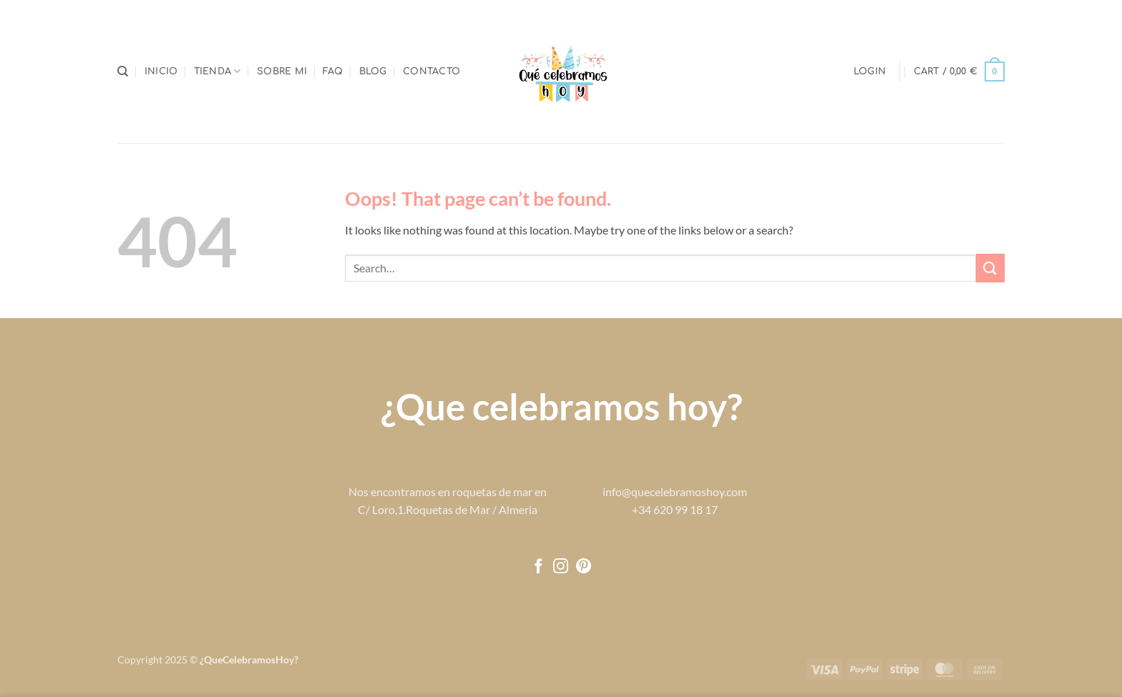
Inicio (161, 71)
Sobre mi (282, 71)
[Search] (122, 71)
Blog (373, 71)
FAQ (333, 71)
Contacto (431, 71)
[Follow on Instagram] (560, 567)
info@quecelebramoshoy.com (675, 491)
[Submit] (990, 268)
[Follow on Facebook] (538, 567)
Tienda (217, 71)
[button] (870, 71)
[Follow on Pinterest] (583, 567)
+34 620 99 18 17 (675, 509)
